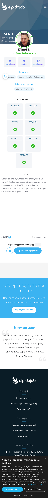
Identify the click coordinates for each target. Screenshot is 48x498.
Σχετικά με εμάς (24, 409)
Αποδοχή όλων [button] (12, 489)
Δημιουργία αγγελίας (24, 310)
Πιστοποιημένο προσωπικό (24, 425)
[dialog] (24, 477)
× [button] (45, 459)
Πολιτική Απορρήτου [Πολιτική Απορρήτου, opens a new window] (34, 484)
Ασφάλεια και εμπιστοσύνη (24, 431)
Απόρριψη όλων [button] (35, 489)
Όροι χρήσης (24, 436)
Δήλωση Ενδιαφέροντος (27, 251)
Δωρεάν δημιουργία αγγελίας (24, 404)
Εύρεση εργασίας (24, 398)
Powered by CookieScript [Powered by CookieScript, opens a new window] (24, 495)
